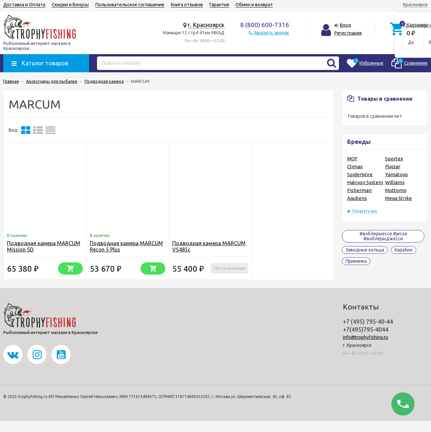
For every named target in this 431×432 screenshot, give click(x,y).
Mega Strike (398, 198)
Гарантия (219, 4)
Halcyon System (365, 182)
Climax (355, 166)
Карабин (404, 249)
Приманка (356, 261)
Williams (395, 182)
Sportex (394, 158)
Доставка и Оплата (24, 4)
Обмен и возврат (254, 4)
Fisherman (359, 190)
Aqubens (357, 198)
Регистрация (348, 33)
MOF (352, 158)
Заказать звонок (271, 32)
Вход (345, 25)
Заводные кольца (365, 249)
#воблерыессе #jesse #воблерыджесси (383, 236)
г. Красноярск (206, 24)
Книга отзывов (187, 4)
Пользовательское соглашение (129, 4)
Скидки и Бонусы (70, 4)
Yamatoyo (396, 174)
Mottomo (396, 190)
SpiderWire (360, 174)
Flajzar (392, 166)
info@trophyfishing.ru (365, 337)
